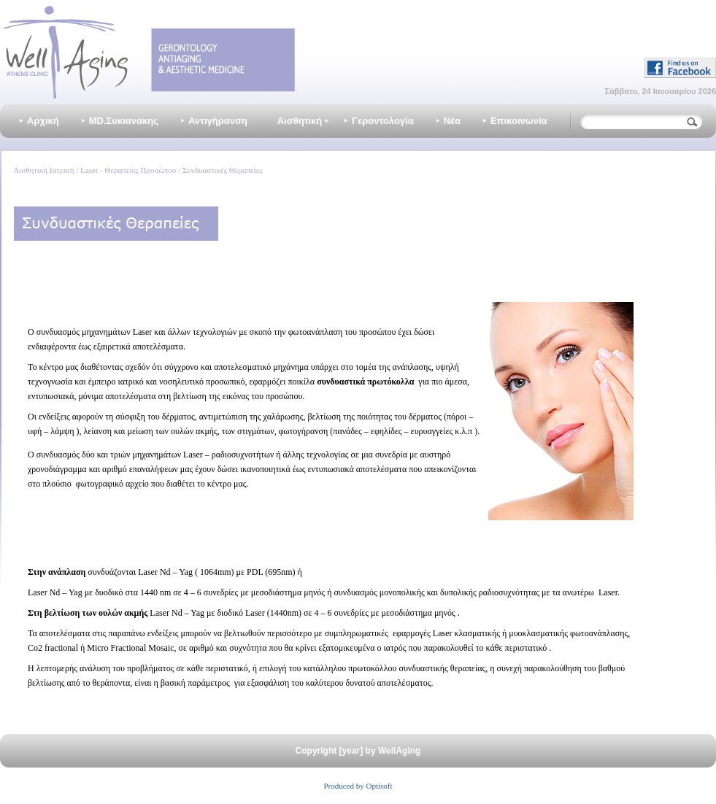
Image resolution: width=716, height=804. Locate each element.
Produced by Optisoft (357, 785)
